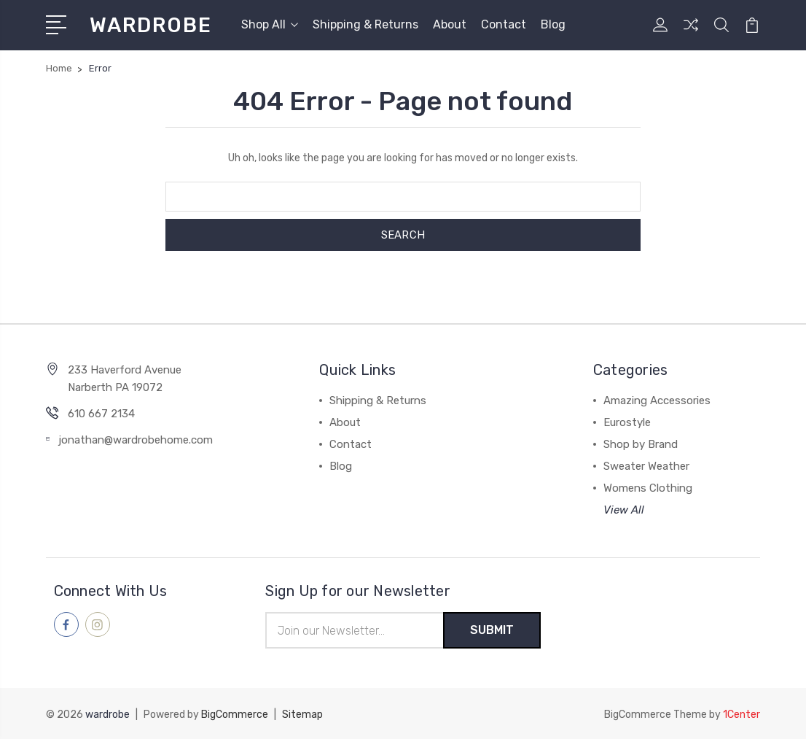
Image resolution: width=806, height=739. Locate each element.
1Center (741, 714)
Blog (553, 24)
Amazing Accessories (657, 400)
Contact (503, 24)
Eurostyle (627, 422)
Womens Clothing (647, 488)
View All (623, 509)
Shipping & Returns (365, 24)
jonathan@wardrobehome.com (135, 439)
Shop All (269, 24)
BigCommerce (234, 714)
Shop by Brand (640, 444)
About (449, 24)
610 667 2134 (101, 413)
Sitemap (302, 714)
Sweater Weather (646, 466)
